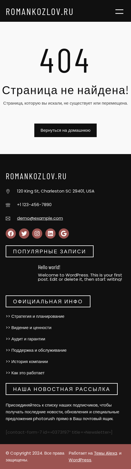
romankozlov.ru (40, 11)
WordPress (80, 460)
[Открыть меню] (119, 12)
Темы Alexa (105, 453)
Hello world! (49, 267)
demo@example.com (40, 218)
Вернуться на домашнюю (65, 130)
